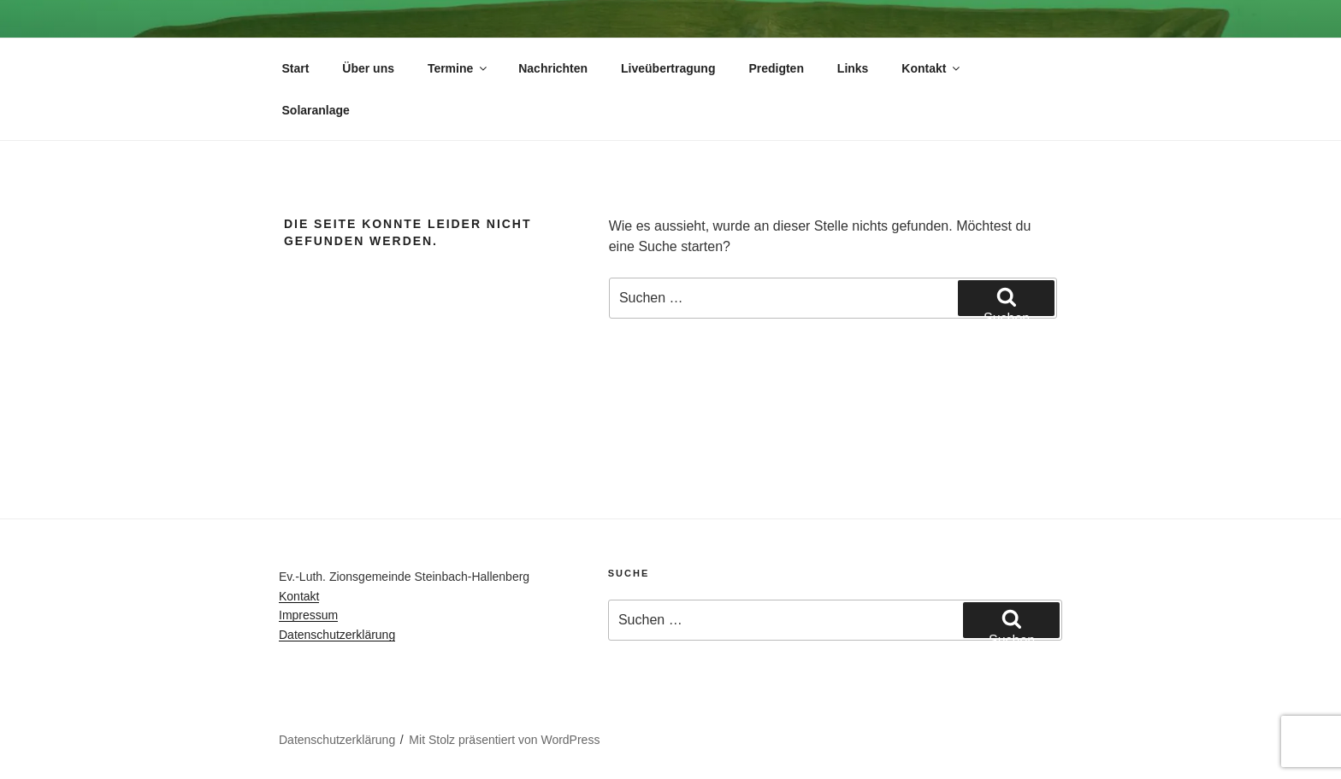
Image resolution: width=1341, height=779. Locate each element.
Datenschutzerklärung (337, 634)
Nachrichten (553, 68)
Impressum (308, 615)
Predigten (776, 68)
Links (853, 68)
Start (296, 68)
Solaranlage (316, 110)
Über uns (368, 68)
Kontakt (931, 68)
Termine (458, 68)
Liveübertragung (668, 68)
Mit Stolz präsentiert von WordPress (504, 740)
